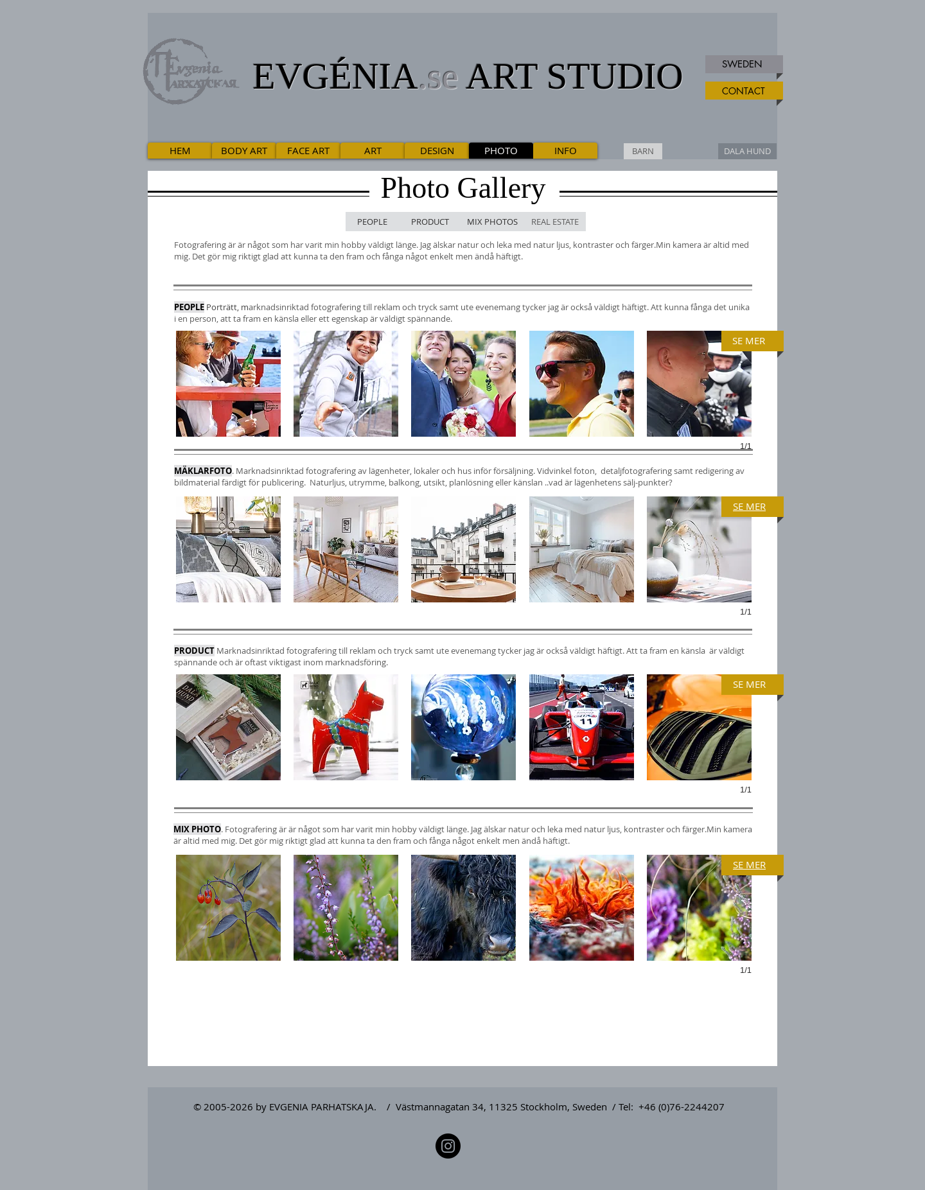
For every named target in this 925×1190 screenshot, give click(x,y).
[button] (228, 384)
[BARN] (643, 151)
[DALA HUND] (747, 151)
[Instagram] (448, 1146)
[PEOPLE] (372, 221)
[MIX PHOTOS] (492, 221)
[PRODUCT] (430, 221)
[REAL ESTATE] (555, 221)
